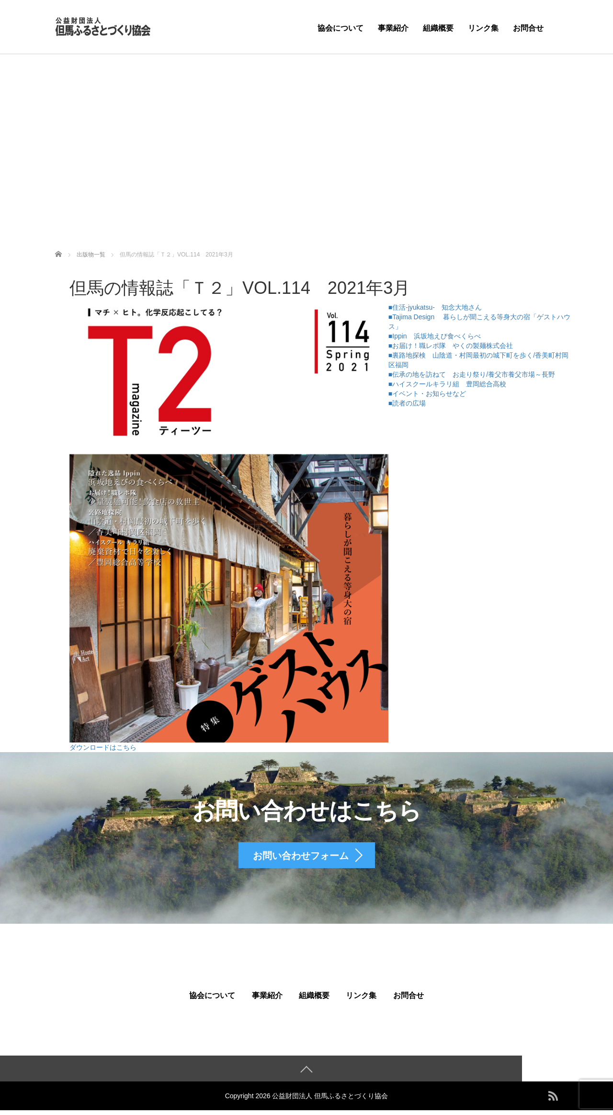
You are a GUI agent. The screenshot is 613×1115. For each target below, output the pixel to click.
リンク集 (483, 28)
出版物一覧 (91, 254)
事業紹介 (393, 28)
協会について (340, 28)
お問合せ (528, 28)
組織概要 (438, 28)
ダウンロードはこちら (102, 747)
